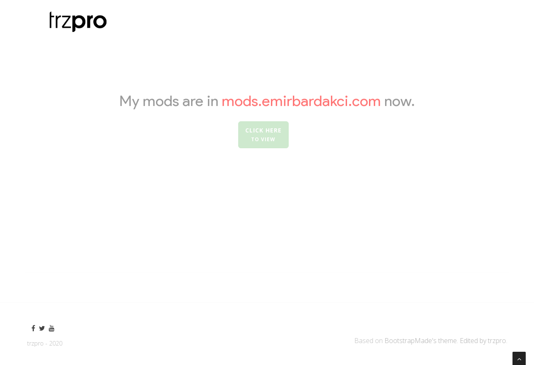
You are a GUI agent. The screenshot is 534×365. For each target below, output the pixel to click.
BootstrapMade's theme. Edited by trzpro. (447, 340)
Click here (262, 135)
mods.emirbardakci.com (303, 101)
